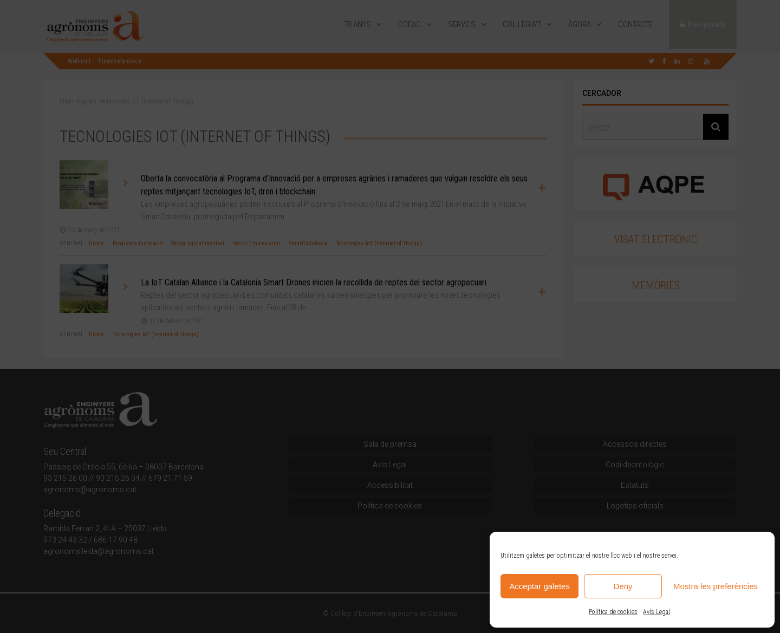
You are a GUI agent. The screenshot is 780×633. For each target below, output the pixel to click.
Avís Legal (656, 612)
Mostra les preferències (715, 586)
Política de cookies (613, 612)
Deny (623, 586)
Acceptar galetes (539, 586)
